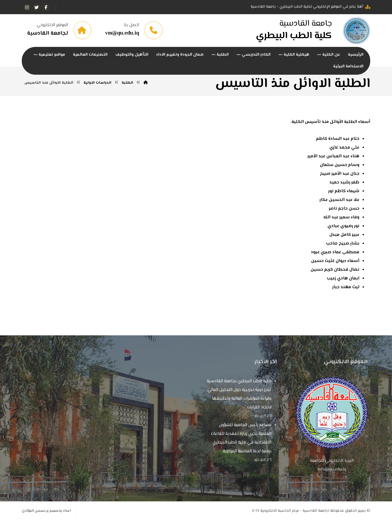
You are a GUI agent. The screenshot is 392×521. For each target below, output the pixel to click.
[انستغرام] (27, 7)
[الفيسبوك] (46, 7)
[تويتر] (36, 7)
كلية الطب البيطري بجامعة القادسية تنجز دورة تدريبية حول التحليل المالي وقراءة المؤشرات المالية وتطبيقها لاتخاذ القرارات (239, 394)
